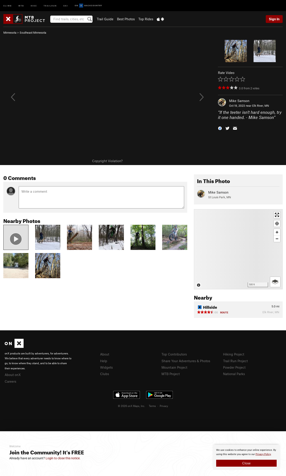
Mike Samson (239, 101)
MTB (21, 5)
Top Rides (145, 19)
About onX (13, 375)
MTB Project (170, 374)
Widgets (106, 367)
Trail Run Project (235, 361)
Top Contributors (174, 354)
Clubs (104, 374)
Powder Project (234, 367)
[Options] (275, 282)
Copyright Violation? (107, 161)
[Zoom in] (277, 232)
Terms (152, 405)
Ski (65, 5)
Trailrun (50, 5)
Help (103, 361)
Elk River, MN (260, 105)
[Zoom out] (277, 238)
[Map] (238, 249)
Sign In (274, 19)
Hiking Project (233, 354)
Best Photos (126, 19)
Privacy (164, 405)
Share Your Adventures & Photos (185, 361)
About (104, 354)
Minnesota (9, 32)
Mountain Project (174, 367)
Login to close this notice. (63, 458)
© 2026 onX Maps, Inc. (131, 405)
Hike (34, 5)
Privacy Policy (263, 454)
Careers (10, 381)
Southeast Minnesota (33, 32)
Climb (7, 5)
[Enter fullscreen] (277, 215)
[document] (246, 457)
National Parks (234, 374)
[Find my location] (277, 223)
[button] (220, 127)
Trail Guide (105, 19)
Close (246, 463)
